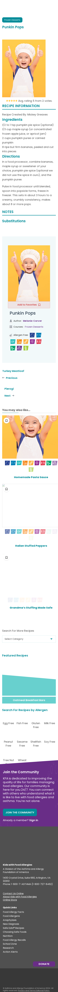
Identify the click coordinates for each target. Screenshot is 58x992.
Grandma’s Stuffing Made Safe (29, 607)
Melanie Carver (32, 321)
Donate (44, 963)
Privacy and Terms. (27, 990)
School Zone (10, 943)
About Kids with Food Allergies (20, 896)
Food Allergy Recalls (14, 939)
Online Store (10, 900)
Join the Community (19, 812)
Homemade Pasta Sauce (29, 477)
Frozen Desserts (12, 19)
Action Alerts (10, 951)
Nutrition (8, 935)
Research (8, 947)
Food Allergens (11, 915)
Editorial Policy (42, 990)
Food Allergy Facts (13, 911)
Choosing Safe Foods (14, 931)
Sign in (33, 820)
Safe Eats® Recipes (13, 927)
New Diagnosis (11, 923)
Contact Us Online (13, 893)
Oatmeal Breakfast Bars (29, 700)
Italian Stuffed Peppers (29, 545)
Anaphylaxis (9, 919)
